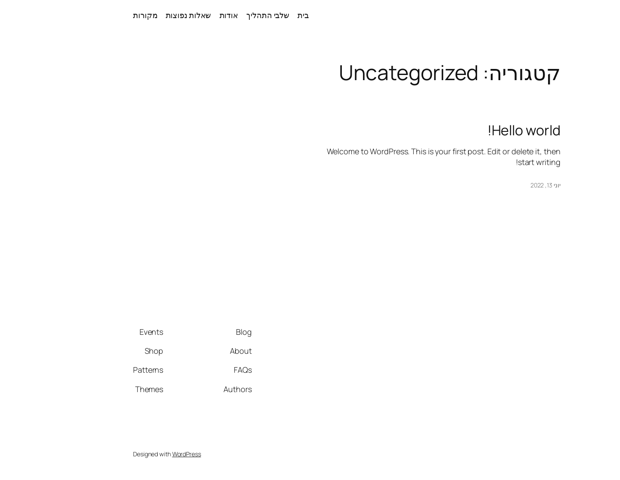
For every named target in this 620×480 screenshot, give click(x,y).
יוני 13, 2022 (434, 185)
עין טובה (582, 15)
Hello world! (412, 130)
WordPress (75, 454)
